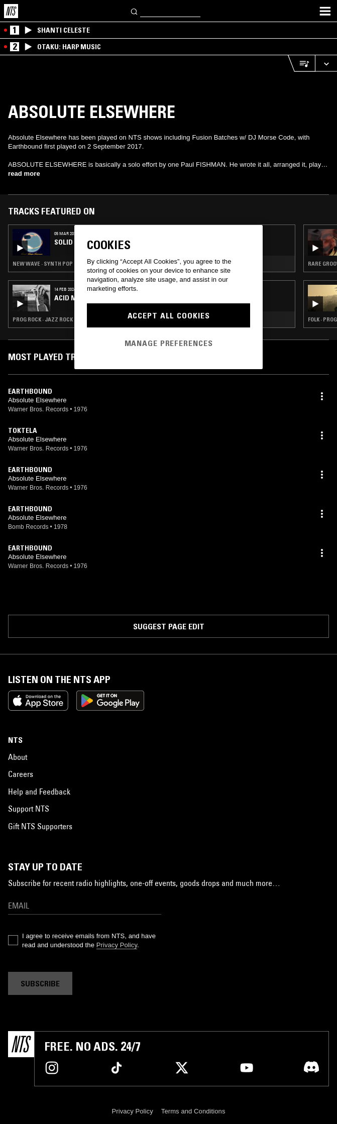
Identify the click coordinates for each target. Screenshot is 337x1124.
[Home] (11, 11)
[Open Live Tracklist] (301, 63)
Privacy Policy (116, 945)
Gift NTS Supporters (40, 826)
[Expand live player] (326, 63)
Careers (20, 774)
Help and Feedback (39, 791)
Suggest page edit (168, 626)
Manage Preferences (169, 343)
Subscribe (40, 983)
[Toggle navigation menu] (325, 11)
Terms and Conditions (193, 1111)
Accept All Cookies (169, 315)
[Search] (134, 11)
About (17, 757)
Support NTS (28, 809)
